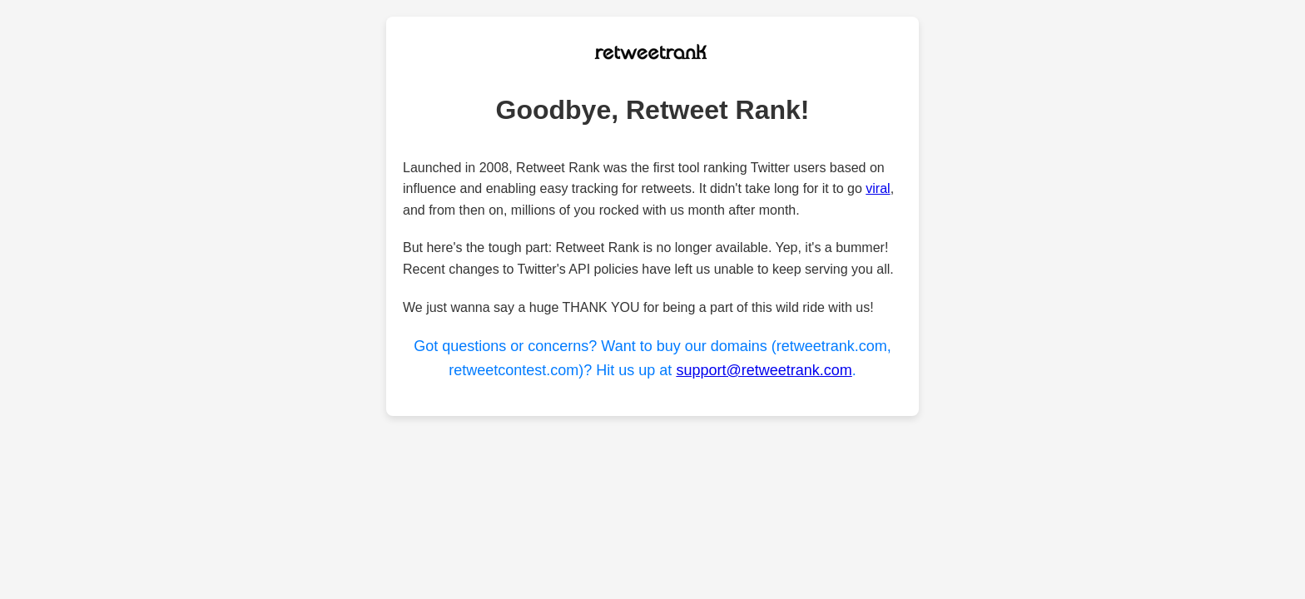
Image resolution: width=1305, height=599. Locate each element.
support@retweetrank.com (763, 370)
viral (878, 188)
